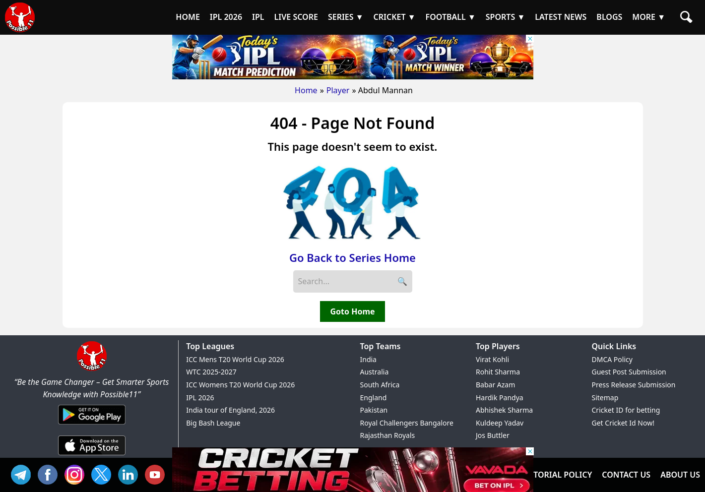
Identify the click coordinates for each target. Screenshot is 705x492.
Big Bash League (213, 423)
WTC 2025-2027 (211, 371)
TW (103, 473)
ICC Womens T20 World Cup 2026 (240, 384)
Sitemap (605, 397)
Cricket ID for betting (626, 410)
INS (76, 473)
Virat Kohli (492, 359)
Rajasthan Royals (387, 435)
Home (306, 90)
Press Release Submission (634, 384)
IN (130, 473)
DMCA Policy (612, 359)
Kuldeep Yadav (499, 423)
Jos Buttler (493, 435)
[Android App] (92, 425)
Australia (374, 371)
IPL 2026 (200, 397)
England (373, 397)
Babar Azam (495, 384)
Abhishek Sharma (504, 410)
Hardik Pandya (499, 397)
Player (338, 90)
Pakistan (374, 410)
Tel (23, 473)
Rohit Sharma (498, 371)
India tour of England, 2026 (230, 410)
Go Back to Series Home (352, 257)
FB (50, 473)
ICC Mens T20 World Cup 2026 (235, 359)
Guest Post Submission (629, 371)
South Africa (380, 384)
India (368, 359)
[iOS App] (92, 455)
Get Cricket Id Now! (623, 423)
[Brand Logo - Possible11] (92, 369)
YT (157, 473)
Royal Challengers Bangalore (406, 423)
